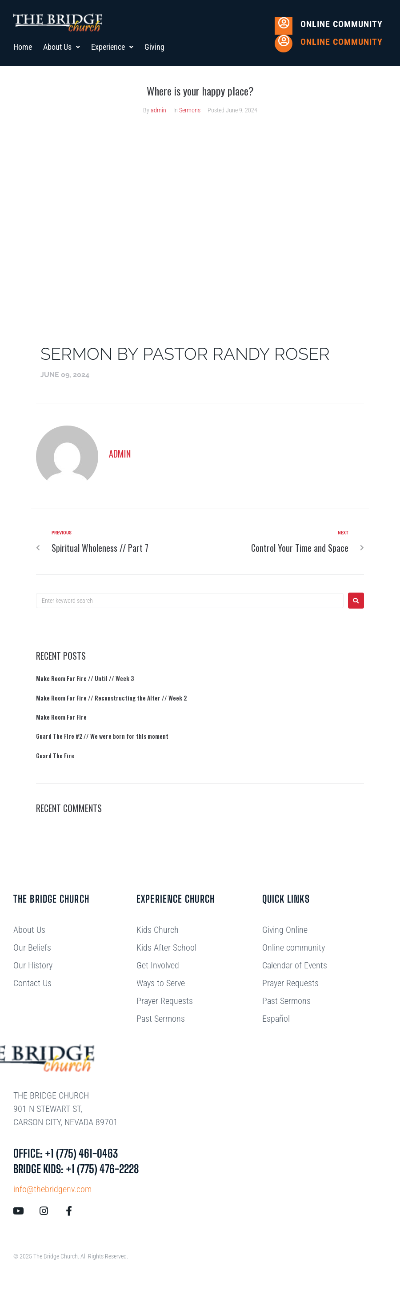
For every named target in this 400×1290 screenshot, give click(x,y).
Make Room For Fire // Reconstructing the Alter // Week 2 (111, 697)
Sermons (189, 110)
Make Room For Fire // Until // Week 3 (85, 678)
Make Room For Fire (61, 716)
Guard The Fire (55, 755)
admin (158, 110)
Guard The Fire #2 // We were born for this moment (102, 736)
